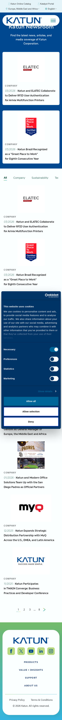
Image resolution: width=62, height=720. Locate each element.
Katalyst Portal (46, 4)
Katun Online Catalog (19, 4)
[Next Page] (44, 609)
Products (31, 662)
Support (31, 677)
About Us (31, 685)
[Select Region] (22, 9)
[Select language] (51, 9)
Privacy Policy (17, 700)
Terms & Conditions (42, 700)
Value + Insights (31, 669)
